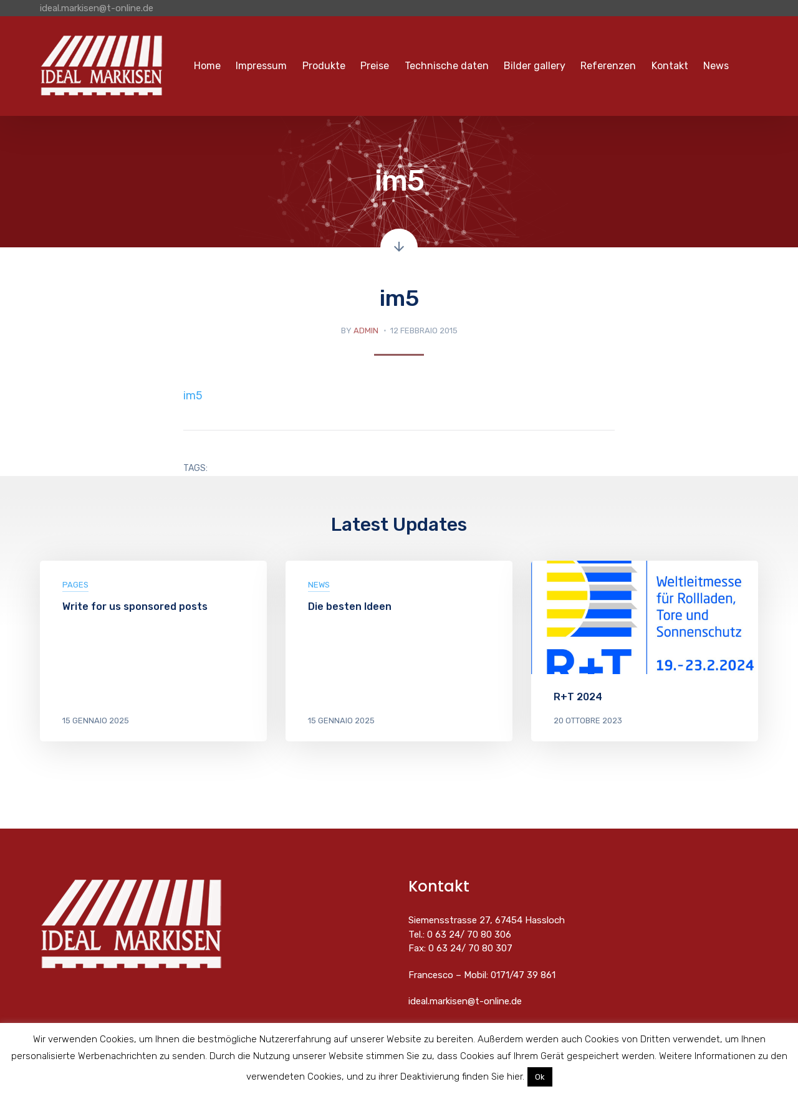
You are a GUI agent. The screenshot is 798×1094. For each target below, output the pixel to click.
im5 (193, 395)
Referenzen (608, 66)
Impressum (261, 66)
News (716, 66)
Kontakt (669, 66)
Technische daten (447, 66)
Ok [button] (540, 1077)
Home (207, 66)
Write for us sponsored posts (135, 606)
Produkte (323, 66)
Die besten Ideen (350, 606)
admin (365, 330)
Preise (374, 66)
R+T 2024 (578, 697)
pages (75, 584)
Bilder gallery (534, 66)
